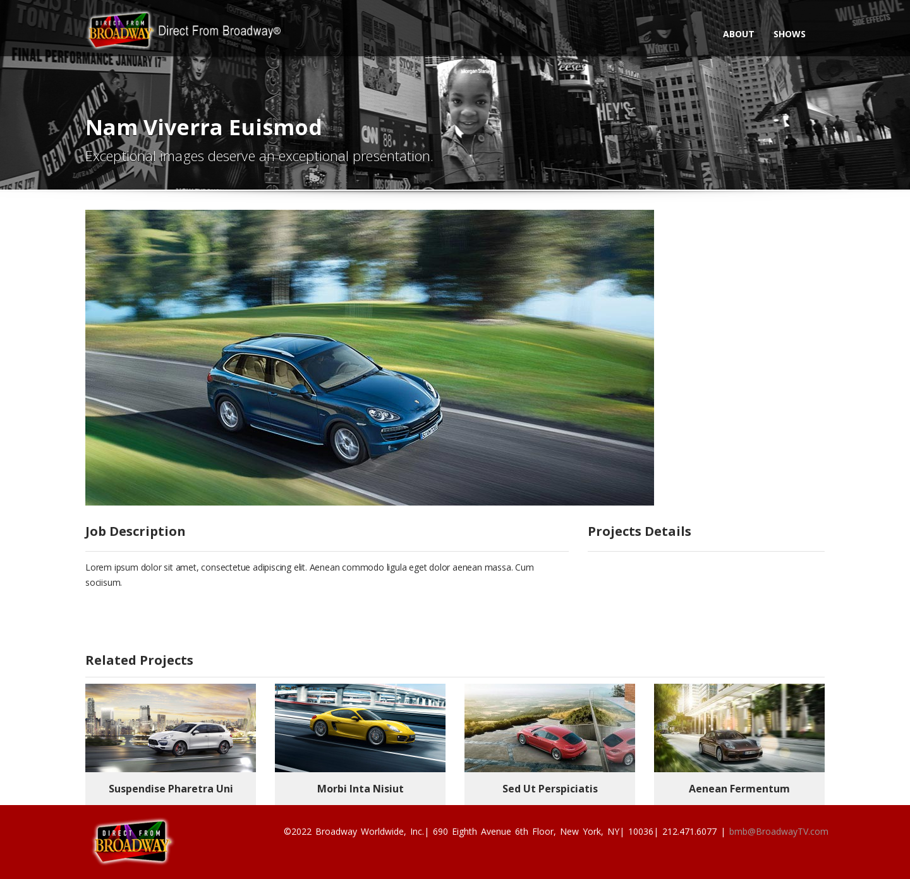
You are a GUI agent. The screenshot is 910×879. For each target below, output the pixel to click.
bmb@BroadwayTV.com (778, 831)
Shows (790, 34)
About (739, 34)
